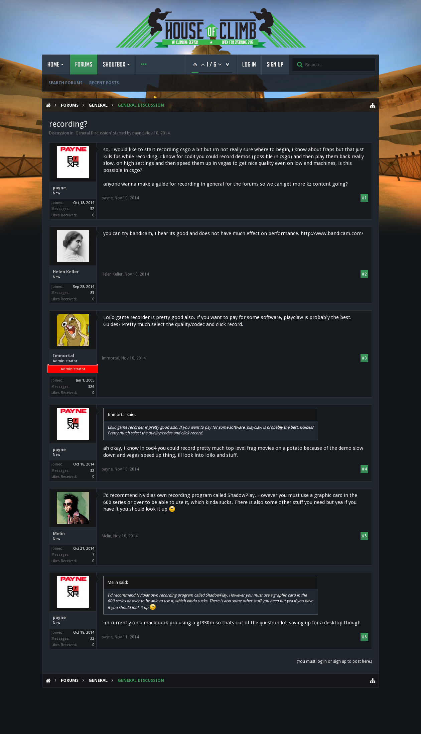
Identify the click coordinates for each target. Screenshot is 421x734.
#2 (364, 274)
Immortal (63, 355)
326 (91, 387)
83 (92, 293)
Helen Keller (66, 271)
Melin (59, 533)
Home (53, 64)
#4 (364, 469)
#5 (364, 536)
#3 (364, 358)
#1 (364, 198)
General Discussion (93, 133)
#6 (364, 637)
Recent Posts (104, 83)
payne (137, 133)
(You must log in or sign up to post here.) (334, 661)
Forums (83, 64)
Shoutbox (114, 64)
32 (92, 209)
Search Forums (65, 83)
